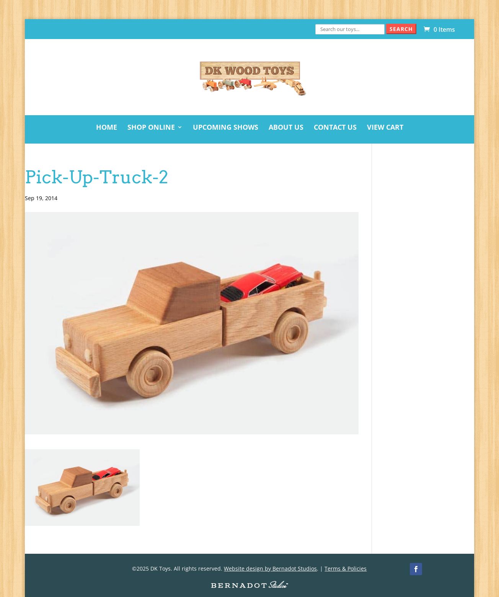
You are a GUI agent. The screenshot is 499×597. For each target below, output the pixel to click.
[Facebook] (416, 569)
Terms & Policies (346, 568)
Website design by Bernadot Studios (270, 568)
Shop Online (151, 128)
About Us (286, 128)
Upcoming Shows (225, 128)
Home (106, 128)
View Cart (385, 128)
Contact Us (335, 128)
